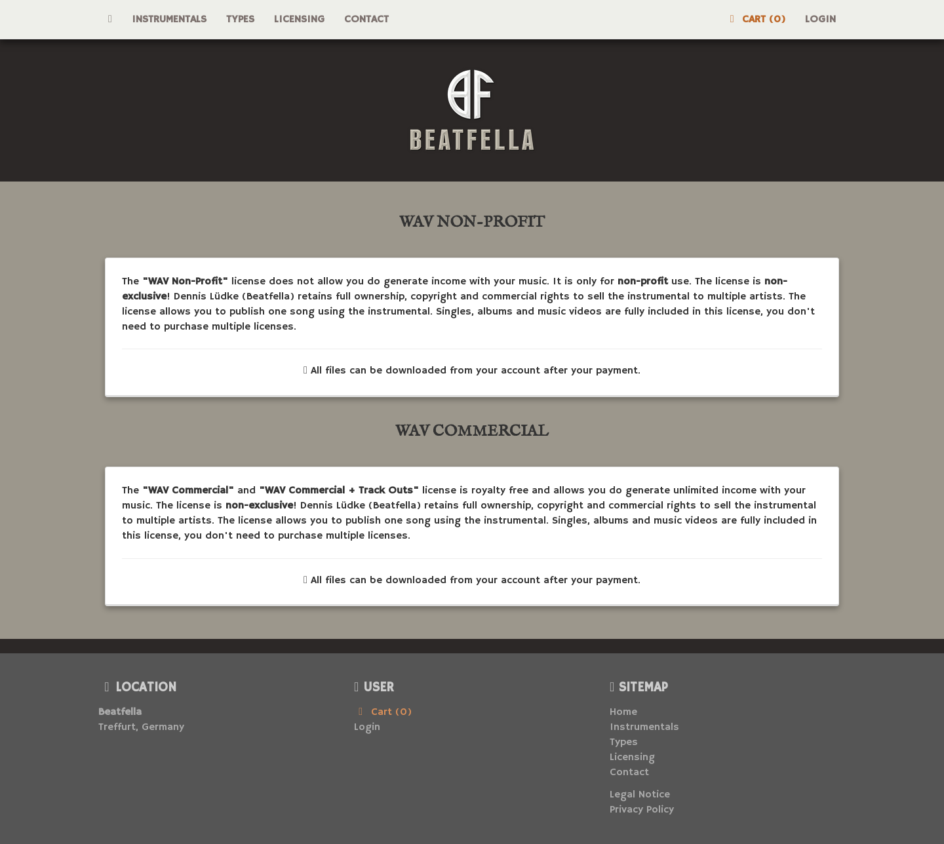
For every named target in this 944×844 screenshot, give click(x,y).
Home (623, 712)
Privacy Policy (642, 809)
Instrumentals (169, 19)
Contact (366, 19)
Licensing (299, 19)
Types (240, 19)
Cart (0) (755, 19)
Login (820, 19)
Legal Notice (640, 794)
